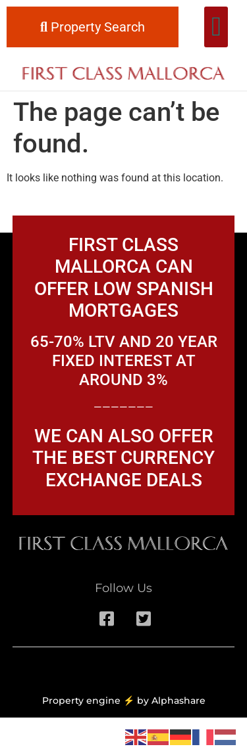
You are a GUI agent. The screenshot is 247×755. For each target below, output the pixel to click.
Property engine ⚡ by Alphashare (124, 700)
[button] (215, 27)
